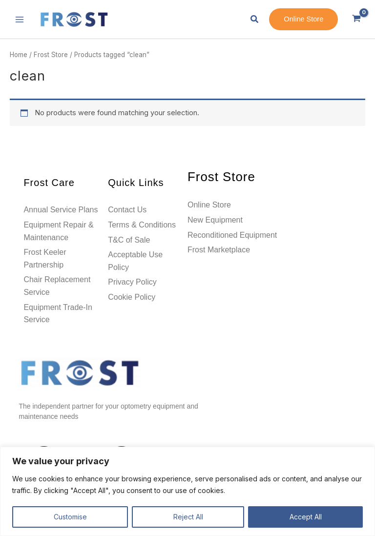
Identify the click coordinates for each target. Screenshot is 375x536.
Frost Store (51, 55)
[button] (254, 19)
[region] (187, 491)
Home (18, 55)
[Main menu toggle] (19, 19)
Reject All (188, 517)
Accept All (306, 517)
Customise (70, 517)
